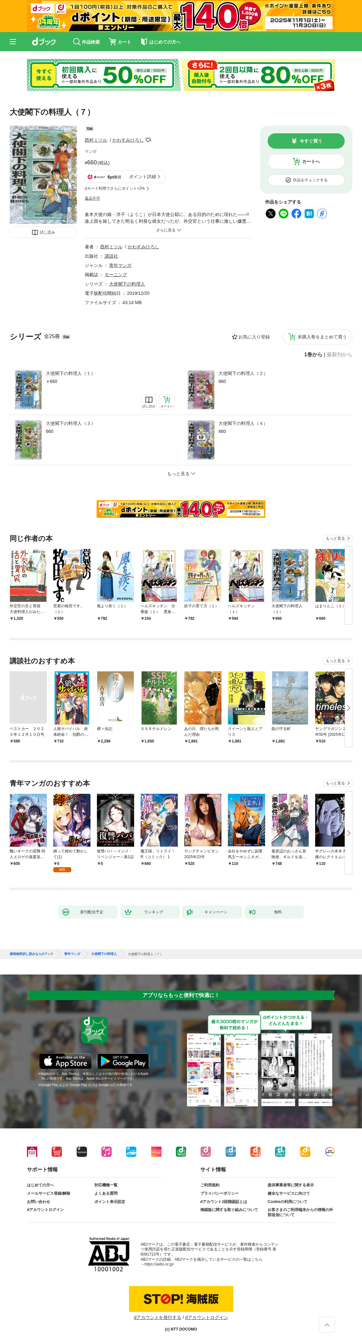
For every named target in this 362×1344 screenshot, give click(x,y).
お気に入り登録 (254, 336)
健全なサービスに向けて (289, 1193)
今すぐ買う (311, 141)
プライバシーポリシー (219, 1193)
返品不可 (92, 198)
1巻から (313, 354)
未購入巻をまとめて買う (322, 336)
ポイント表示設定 (109, 1201)
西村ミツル (96, 140)
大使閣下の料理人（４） (243, 423)
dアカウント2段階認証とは (223, 1201)
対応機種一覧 (105, 1185)
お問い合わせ (38, 1201)
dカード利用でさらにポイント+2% (115, 188)
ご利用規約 (210, 1185)
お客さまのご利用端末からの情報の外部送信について (300, 1212)
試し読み (47, 232)
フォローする (148, 140)
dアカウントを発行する (157, 1317)
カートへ (311, 161)
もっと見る (335, 538)
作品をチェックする (310, 180)
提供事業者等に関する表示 (291, 1185)
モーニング (116, 274)
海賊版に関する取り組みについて (229, 1209)
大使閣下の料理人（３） (70, 423)
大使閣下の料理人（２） (243, 373)
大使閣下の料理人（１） (70, 373)
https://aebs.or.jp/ (159, 1264)
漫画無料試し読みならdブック (31, 954)
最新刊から (339, 354)
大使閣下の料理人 (127, 283)
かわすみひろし (128, 140)
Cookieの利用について (287, 1201)
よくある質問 (105, 1193)
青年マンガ (120, 265)
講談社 (111, 256)
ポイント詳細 (142, 176)
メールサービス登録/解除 (48, 1193)
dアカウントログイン (45, 1209)
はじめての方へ (40, 1185)
